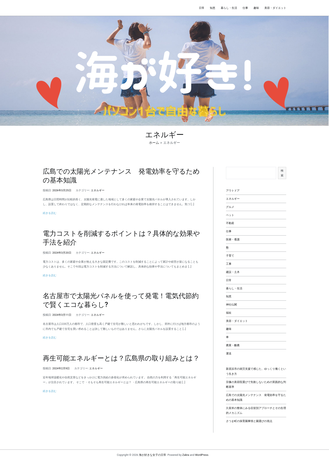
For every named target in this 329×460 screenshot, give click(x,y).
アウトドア (233, 190)
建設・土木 (233, 272)
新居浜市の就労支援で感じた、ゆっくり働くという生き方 (256, 371)
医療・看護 (233, 239)
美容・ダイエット (275, 7)
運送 (228, 353)
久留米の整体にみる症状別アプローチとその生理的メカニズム (256, 410)
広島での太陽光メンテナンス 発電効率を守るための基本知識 (256, 397)
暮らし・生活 (229, 7)
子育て (230, 255)
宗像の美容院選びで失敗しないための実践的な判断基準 (256, 384)
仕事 (245, 7)
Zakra (185, 454)
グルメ (230, 206)
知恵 (212, 7)
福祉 (228, 312)
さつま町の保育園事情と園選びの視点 (249, 421)
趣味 (256, 7)
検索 (282, 173)
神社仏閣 (231, 304)
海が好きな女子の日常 (152, 454)
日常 (201, 7)
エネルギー (97, 190)
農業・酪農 (233, 345)
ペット (230, 215)
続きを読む (49, 213)
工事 (228, 263)
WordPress (201, 454)
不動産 (230, 223)
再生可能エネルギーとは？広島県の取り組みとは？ (121, 358)
